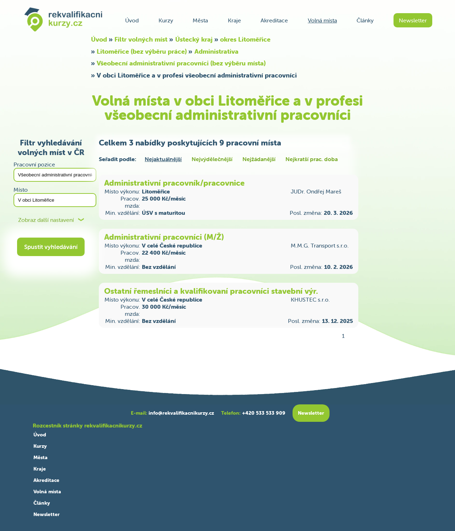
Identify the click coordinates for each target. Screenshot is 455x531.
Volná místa (322, 20)
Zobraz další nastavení (46, 220)
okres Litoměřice (245, 39)
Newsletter (413, 20)
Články (365, 20)
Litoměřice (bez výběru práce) (142, 51)
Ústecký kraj (194, 39)
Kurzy (166, 20)
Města (200, 20)
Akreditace (274, 20)
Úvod (132, 20)
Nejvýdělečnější (212, 159)
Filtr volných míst (140, 39)
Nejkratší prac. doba (311, 159)
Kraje (234, 20)
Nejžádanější (258, 159)
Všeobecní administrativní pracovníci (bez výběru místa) (181, 63)
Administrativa (216, 51)
